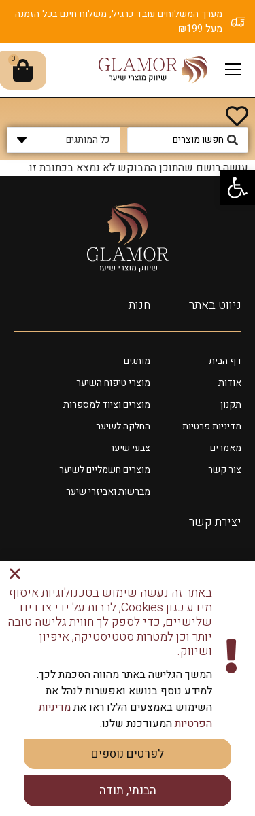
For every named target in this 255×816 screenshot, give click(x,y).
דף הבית (225, 361)
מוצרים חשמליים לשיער (104, 470)
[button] (237, 187)
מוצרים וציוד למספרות (106, 404)
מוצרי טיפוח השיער (113, 383)
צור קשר (224, 470)
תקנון (230, 404)
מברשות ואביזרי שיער (108, 491)
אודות (229, 383)
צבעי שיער (129, 448)
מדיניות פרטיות (211, 426)
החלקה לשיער (123, 426)
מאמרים (225, 448)
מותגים (137, 361)
